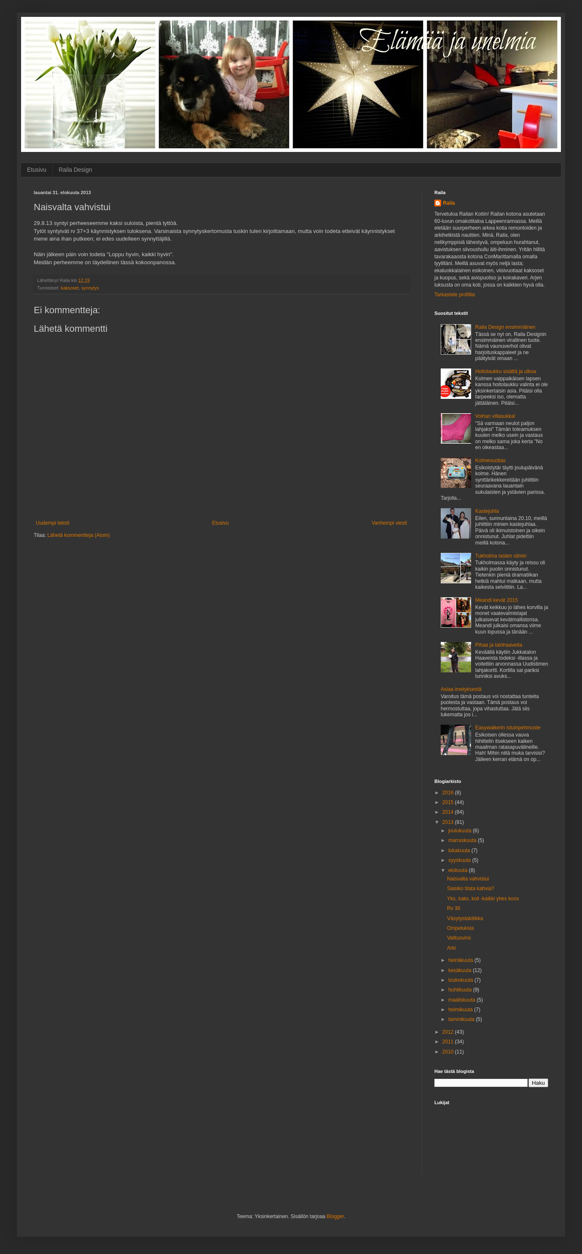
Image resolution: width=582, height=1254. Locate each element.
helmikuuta (461, 1010)
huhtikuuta (460, 990)
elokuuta (458, 870)
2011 (448, 1042)
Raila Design (75, 169)
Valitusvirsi (459, 938)
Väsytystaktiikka (465, 918)
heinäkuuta (461, 960)
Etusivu (36, 169)
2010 (448, 1052)
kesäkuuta (460, 970)
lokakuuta (460, 850)
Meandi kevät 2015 (496, 600)
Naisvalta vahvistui (468, 879)
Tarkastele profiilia (454, 295)
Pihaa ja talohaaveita (498, 645)
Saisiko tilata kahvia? (470, 888)
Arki (451, 948)
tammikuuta (462, 1019)
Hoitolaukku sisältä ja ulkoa (505, 371)
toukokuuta (461, 980)
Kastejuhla (487, 511)
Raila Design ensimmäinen (505, 327)
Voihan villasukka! (495, 416)
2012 (448, 1032)
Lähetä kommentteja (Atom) (78, 535)
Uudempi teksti (52, 523)
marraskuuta (463, 840)
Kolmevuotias (490, 460)
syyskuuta (460, 860)
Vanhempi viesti (389, 523)
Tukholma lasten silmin (501, 556)
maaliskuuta (462, 1000)
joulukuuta (460, 831)
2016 (448, 793)
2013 (448, 822)
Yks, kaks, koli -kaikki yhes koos (483, 899)
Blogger (335, 1216)
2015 (448, 802)
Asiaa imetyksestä (461, 689)
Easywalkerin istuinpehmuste (508, 728)
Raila (449, 203)
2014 (448, 812)
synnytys (90, 287)
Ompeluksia (460, 928)
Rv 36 (453, 908)
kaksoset (70, 287)
